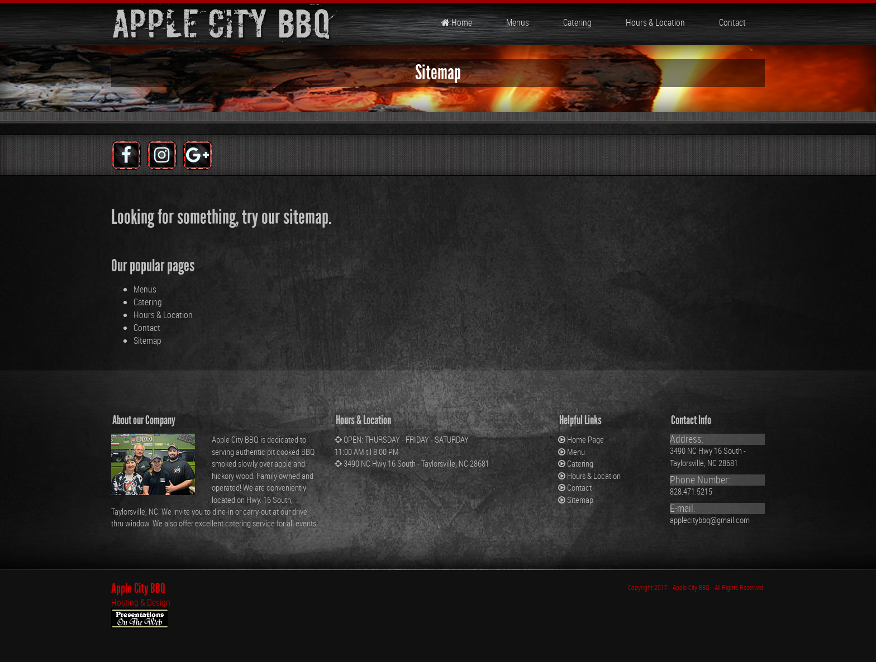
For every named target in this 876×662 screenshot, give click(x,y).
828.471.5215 (691, 491)
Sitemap (147, 340)
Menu (576, 451)
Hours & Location (654, 22)
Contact (731, 22)
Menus (516, 22)
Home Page (585, 439)
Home (456, 22)
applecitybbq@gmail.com (710, 519)
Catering (576, 22)
